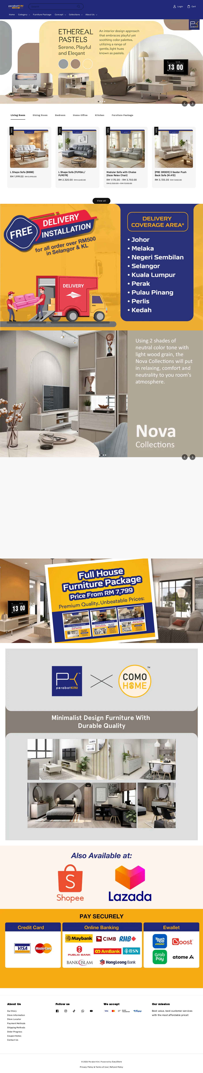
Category (22, 14)
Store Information (16, 1015)
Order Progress (14, 1032)
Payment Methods (16, 1023)
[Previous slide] (185, 457)
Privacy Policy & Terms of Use (94, 1067)
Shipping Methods (16, 1027)
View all (101, 200)
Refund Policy (116, 1067)
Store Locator (14, 1019)
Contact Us (12, 1040)
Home (12, 14)
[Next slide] (192, 103)
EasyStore (117, 1062)
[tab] (98, 101)
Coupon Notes (14, 1036)
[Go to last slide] (185, 103)
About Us (90, 14)
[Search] (78, 6)
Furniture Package (42, 14)
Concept (59, 14)
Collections (74, 14)
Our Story (12, 1011)
